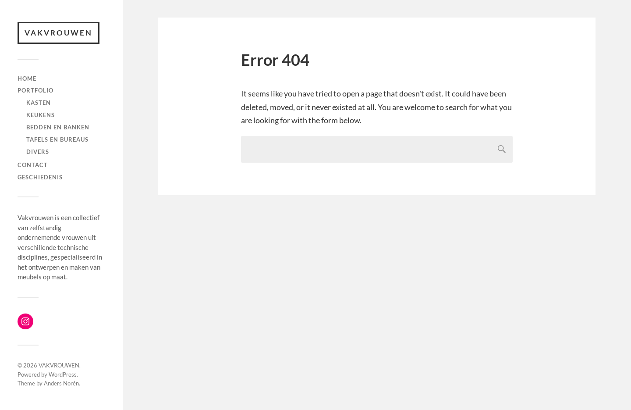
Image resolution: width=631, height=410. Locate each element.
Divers (37, 151)
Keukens (40, 114)
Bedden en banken (57, 127)
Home (27, 78)
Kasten (38, 102)
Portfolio (35, 90)
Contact (33, 164)
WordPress (63, 374)
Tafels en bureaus (57, 139)
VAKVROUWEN (58, 32)
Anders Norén (61, 383)
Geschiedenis (40, 177)
